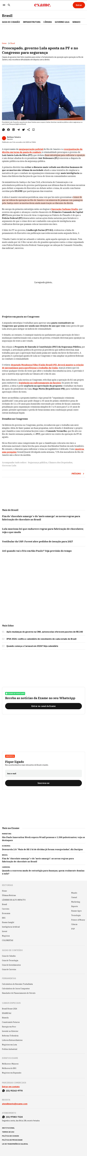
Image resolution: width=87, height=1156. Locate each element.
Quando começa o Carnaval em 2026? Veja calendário (32, 646)
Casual (74, 897)
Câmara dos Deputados (60, 462)
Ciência (74, 924)
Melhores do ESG (9, 1068)
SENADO (76, 22)
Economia (6, 913)
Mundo (74, 893)
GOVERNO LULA (62, 22)
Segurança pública (37, 462)
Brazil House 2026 (9, 1009)
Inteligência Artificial (11, 927)
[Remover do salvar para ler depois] (33, 129)
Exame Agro (76, 911)
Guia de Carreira (9, 969)
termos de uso (8, 1132)
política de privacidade (12, 1140)
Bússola (5, 1018)
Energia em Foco (9, 1027)
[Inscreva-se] (43, 783)
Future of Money (78, 920)
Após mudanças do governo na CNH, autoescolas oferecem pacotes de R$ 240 (44, 632)
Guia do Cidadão (11, 22)
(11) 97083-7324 (14, 1117)
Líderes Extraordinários (12, 1040)
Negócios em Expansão (11, 1073)
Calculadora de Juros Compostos (16, 988)
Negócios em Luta (9, 1045)
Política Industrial (9, 1049)
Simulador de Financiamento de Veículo (18, 993)
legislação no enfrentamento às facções (40, 383)
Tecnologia (76, 915)
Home (4, 43)
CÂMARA (47, 22)
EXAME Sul (6, 1013)
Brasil (7, 15)
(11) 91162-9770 (14, 1090)
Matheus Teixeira (14, 137)
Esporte (74, 906)
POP (73, 929)
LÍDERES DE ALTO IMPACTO (14, 900)
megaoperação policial (31, 149)
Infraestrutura (31, 22)
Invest (4, 931)
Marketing (75, 902)
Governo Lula (9, 465)
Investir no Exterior (10, 1031)
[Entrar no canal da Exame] (43, 706)
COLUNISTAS (7, 940)
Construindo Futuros (11, 1022)
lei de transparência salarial (15, 1144)
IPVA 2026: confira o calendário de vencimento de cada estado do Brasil (41, 639)
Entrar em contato (11, 1086)
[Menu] (4, 5)
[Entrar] (79, 5)
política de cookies (10, 1136)
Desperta (10, 756)
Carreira (5, 909)
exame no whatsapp (15, 693)
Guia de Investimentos (11, 965)
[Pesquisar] (9, 5)
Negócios (6, 936)
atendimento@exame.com (14, 1104)
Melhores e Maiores (10, 1064)
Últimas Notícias (9, 895)
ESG (3, 918)
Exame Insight (8, 922)
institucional (8, 1128)
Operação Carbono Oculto (64, 209)
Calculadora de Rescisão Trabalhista (17, 984)
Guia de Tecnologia (10, 960)
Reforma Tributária (10, 1036)
